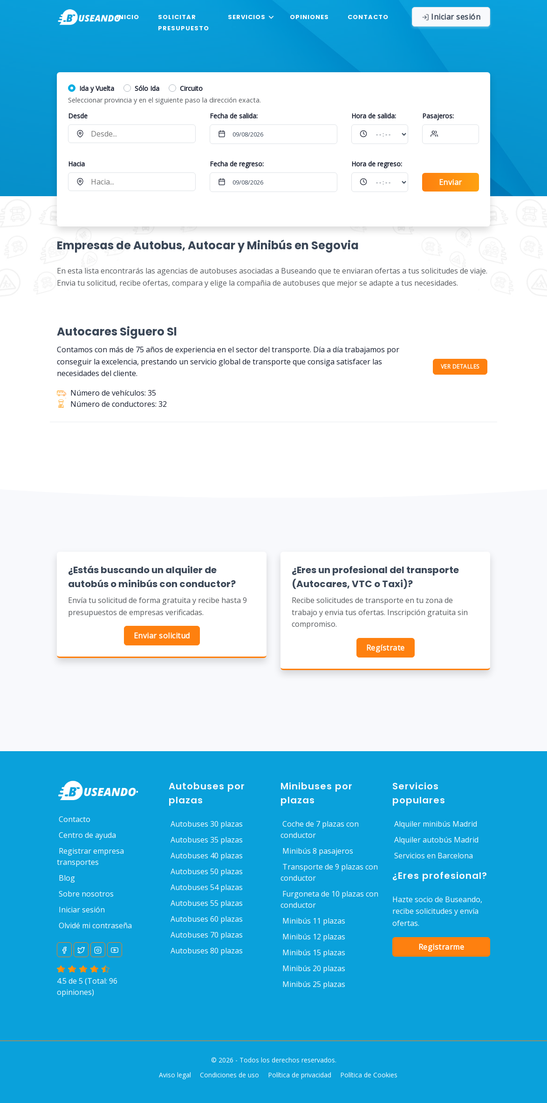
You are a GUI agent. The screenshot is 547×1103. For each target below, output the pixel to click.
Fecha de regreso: (237, 163)
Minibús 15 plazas (313, 952)
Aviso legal (175, 1074)
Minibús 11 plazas (313, 921)
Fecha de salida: (234, 115)
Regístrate (385, 648)
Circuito (191, 88)
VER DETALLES (460, 366)
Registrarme (441, 947)
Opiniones (309, 17)
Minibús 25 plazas (313, 984)
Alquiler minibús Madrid (435, 824)
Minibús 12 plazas (313, 937)
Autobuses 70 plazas (207, 935)
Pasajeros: (438, 115)
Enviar (450, 182)
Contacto (368, 17)
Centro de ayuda (87, 835)
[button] (249, 17)
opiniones (74, 992)
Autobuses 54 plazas (207, 887)
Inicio (127, 17)
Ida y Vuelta (96, 88)
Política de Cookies (368, 1074)
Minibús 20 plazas (313, 968)
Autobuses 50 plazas (207, 871)
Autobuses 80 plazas (207, 950)
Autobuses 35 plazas (207, 840)
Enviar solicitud (162, 635)
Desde (78, 115)
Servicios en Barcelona (433, 855)
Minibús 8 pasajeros (317, 851)
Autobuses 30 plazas (207, 824)
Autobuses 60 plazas (207, 919)
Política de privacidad (299, 1074)
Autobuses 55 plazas (207, 903)
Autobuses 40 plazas (207, 855)
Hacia (76, 163)
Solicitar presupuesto (183, 23)
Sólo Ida (147, 88)
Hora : (373, 116)
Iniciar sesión (82, 909)
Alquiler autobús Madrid (436, 840)
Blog (67, 878)
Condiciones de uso (229, 1074)
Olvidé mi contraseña (95, 925)
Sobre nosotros (86, 894)
